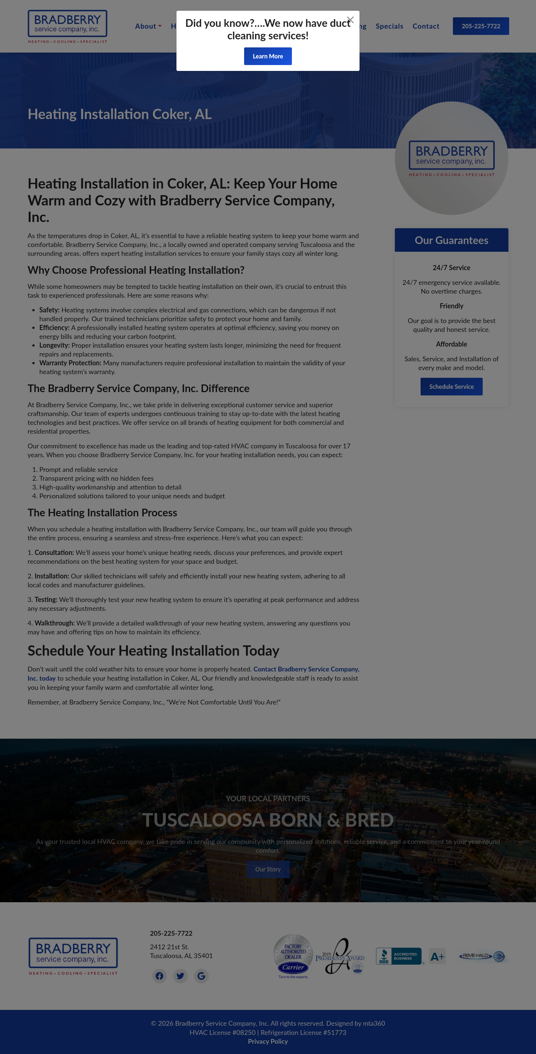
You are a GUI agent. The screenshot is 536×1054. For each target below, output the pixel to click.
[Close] (350, 20)
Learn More (268, 56)
